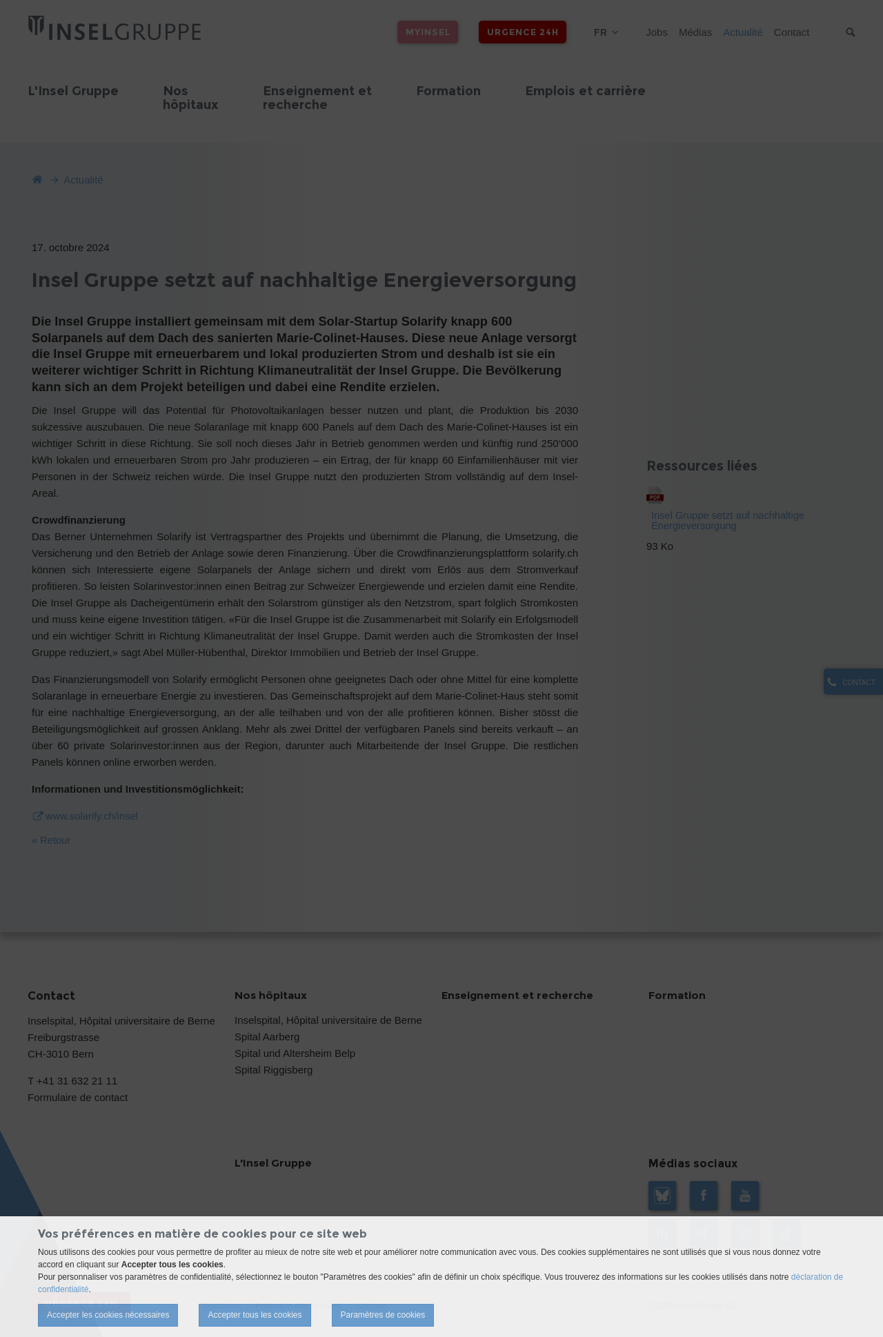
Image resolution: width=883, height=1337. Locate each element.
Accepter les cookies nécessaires (108, 1315)
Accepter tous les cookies (254, 1315)
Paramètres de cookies (383, 1315)
